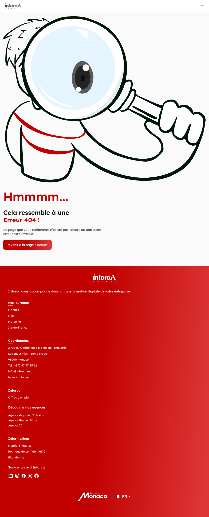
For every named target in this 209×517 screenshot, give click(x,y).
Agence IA (15, 425)
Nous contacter (18, 377)
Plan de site (16, 457)
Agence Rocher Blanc (23, 420)
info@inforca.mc (19, 371)
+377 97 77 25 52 (25, 365)
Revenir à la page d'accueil (27, 245)
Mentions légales (19, 445)
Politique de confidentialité (26, 451)
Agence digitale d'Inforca (26, 415)
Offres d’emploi (19, 397)
